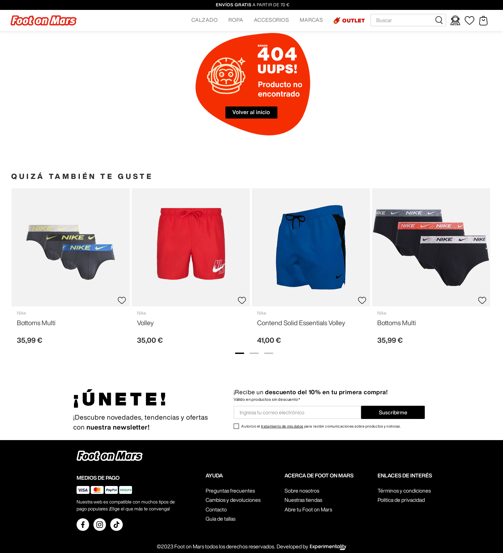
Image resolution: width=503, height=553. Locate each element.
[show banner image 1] (239, 353)
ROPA (235, 19)
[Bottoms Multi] (71, 269)
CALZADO (204, 19)
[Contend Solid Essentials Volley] (311, 269)
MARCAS (311, 19)
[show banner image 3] (268, 353)
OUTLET (353, 20)
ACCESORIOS (271, 19)
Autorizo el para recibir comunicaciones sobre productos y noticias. (321, 426)
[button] (204, 20)
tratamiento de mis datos (282, 426)
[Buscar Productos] (440, 20)
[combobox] (408, 20)
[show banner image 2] (254, 353)
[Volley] (191, 269)
